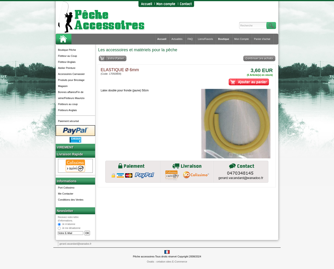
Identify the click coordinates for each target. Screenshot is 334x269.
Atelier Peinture (66, 68)
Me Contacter (65, 193)
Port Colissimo (66, 187)
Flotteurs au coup (68, 104)
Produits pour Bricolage (71, 80)
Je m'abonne (68, 224)
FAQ (190, 39)
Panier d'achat (262, 39)
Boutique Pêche (67, 49)
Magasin (63, 86)
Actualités (177, 39)
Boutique (223, 39)
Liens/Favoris (205, 39)
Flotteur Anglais (67, 62)
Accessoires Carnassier (71, 74)
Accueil (161, 39)
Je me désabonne (71, 228)
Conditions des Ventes (70, 199)
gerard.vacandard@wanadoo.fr (75, 244)
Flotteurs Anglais (67, 110)
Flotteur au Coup (67, 55)
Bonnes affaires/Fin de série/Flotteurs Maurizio (71, 95)
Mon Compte (241, 39)
